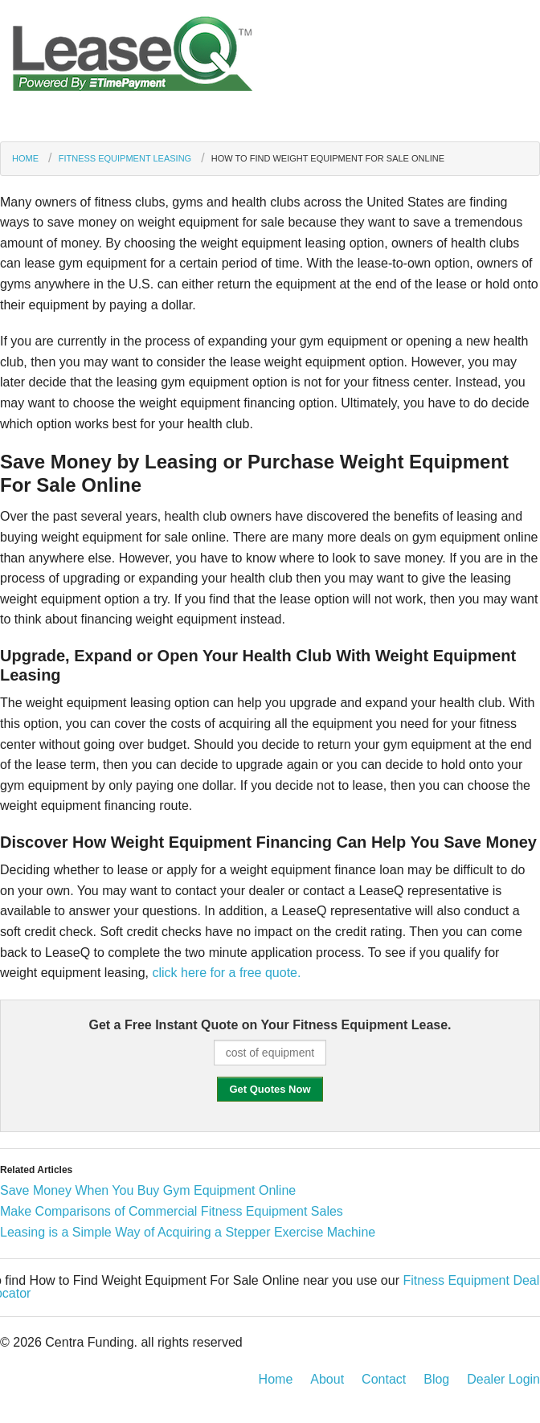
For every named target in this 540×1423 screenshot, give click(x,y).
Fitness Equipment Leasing (125, 158)
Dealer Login (503, 1379)
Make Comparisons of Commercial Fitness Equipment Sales (171, 1211)
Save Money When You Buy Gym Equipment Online (148, 1190)
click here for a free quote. (226, 972)
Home (25, 158)
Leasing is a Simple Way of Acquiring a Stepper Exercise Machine (187, 1232)
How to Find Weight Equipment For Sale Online (327, 158)
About (327, 1379)
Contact (384, 1379)
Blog (436, 1379)
